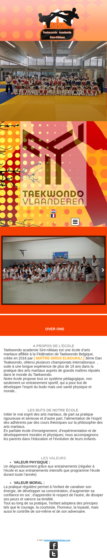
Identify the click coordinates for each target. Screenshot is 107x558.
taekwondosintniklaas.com (57, 540)
